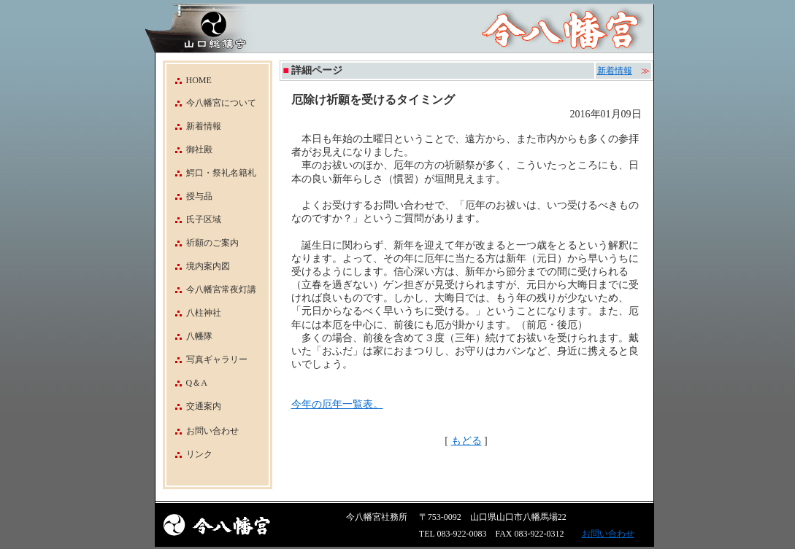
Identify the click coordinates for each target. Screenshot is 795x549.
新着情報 (193, 126)
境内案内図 (198, 266)
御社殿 (189, 149)
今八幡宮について (211, 103)
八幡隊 (189, 336)
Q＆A (186, 383)
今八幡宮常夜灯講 (211, 289)
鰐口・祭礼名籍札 (211, 173)
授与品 (189, 196)
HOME (189, 80)
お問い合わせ (212, 431)
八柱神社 (193, 313)
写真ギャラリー (206, 359)
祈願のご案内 (202, 243)
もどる (466, 440)
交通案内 (193, 406)
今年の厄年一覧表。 (337, 404)
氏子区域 (193, 219)
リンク (199, 454)
